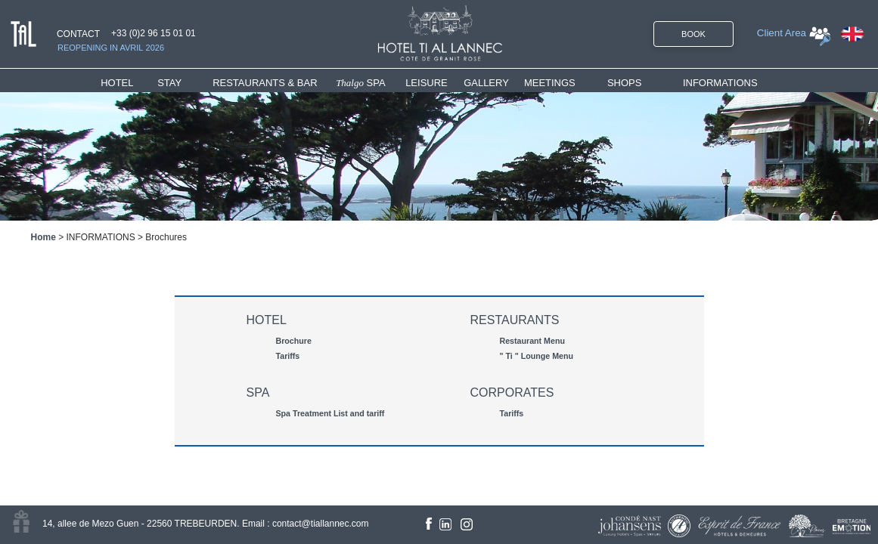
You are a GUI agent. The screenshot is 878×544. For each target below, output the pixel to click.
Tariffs (288, 355)
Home (43, 237)
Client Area (781, 33)
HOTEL (120, 82)
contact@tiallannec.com (320, 523)
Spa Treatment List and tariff (330, 413)
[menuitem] (129, 82)
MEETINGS (550, 82)
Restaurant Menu (532, 340)
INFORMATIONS (720, 82)
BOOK (693, 34)
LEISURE (426, 82)
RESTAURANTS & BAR (265, 82)
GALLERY (486, 82)
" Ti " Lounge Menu (537, 355)
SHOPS (624, 82)
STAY (169, 82)
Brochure (294, 340)
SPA (361, 82)
